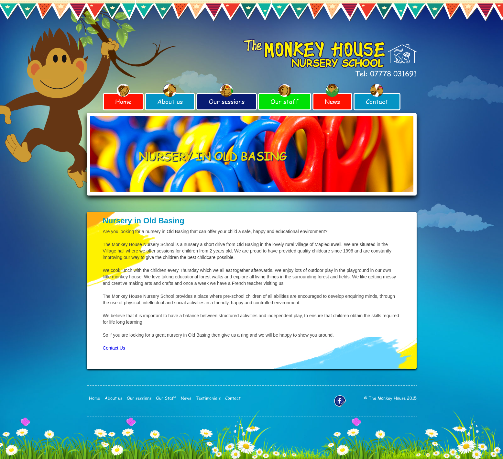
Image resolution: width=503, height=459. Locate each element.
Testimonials (208, 398)
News (332, 101)
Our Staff (166, 398)
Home (123, 101)
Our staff (284, 101)
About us (170, 101)
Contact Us (114, 348)
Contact (377, 101)
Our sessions (227, 101)
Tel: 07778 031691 (386, 73)
